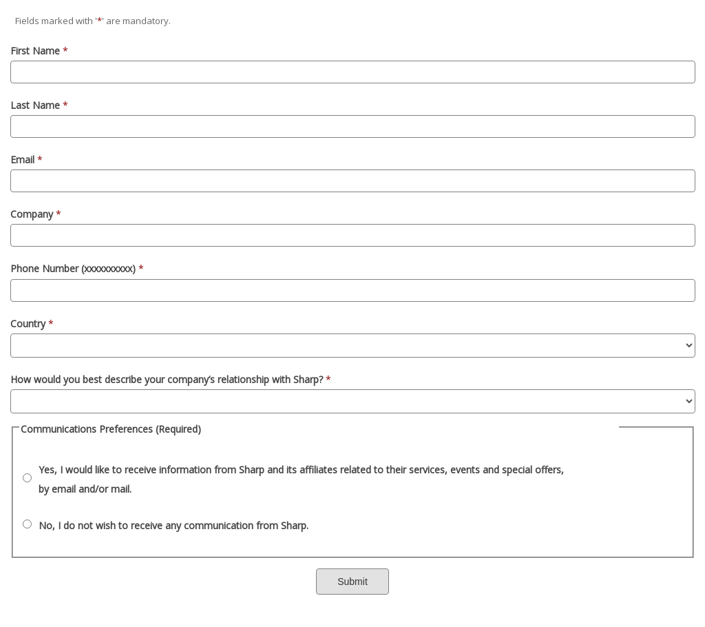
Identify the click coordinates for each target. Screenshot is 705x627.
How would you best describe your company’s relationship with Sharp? (170, 379)
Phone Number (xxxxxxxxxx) (77, 268)
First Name (39, 50)
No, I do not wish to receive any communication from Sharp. (173, 525)
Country (32, 323)
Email (26, 159)
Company (35, 213)
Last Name (39, 105)
